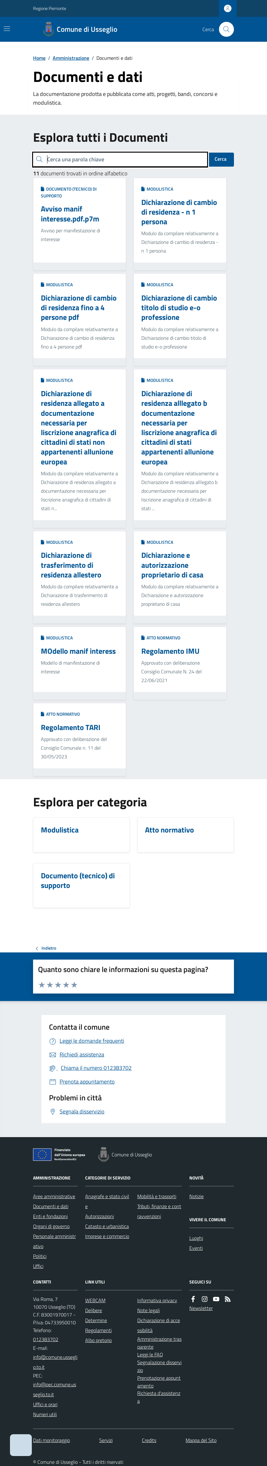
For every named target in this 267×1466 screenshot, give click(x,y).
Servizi (106, 1440)
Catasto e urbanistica (107, 1226)
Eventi (196, 1248)
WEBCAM (95, 1300)
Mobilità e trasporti (156, 1196)
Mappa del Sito (201, 1440)
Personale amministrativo (54, 1241)
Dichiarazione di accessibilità (158, 1325)
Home (39, 58)
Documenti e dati (50, 1206)
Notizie (196, 1196)
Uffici (38, 1266)
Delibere (93, 1310)
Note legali (148, 1310)
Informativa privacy (157, 1300)
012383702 (45, 1339)
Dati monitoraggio (51, 1440)
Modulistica (157, 189)
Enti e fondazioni (50, 1216)
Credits (149, 1440)
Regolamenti (98, 1330)
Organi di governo (51, 1226)
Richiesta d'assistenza (158, 1397)
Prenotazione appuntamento (159, 1381)
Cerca (220, 159)
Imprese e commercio (107, 1236)
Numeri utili (45, 1414)
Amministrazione (71, 58)
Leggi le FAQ (150, 1354)
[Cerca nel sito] (224, 29)
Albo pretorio (98, 1340)
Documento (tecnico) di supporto (69, 192)
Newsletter (201, 1308)
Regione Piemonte (49, 8)
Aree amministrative (54, 1196)
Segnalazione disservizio (159, 1366)
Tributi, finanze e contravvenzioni (159, 1211)
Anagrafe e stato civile (107, 1201)
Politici (39, 1256)
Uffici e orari (45, 1404)
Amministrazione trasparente (159, 1342)
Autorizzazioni (99, 1216)
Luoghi (196, 1238)
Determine (96, 1320)
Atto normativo (160, 637)
